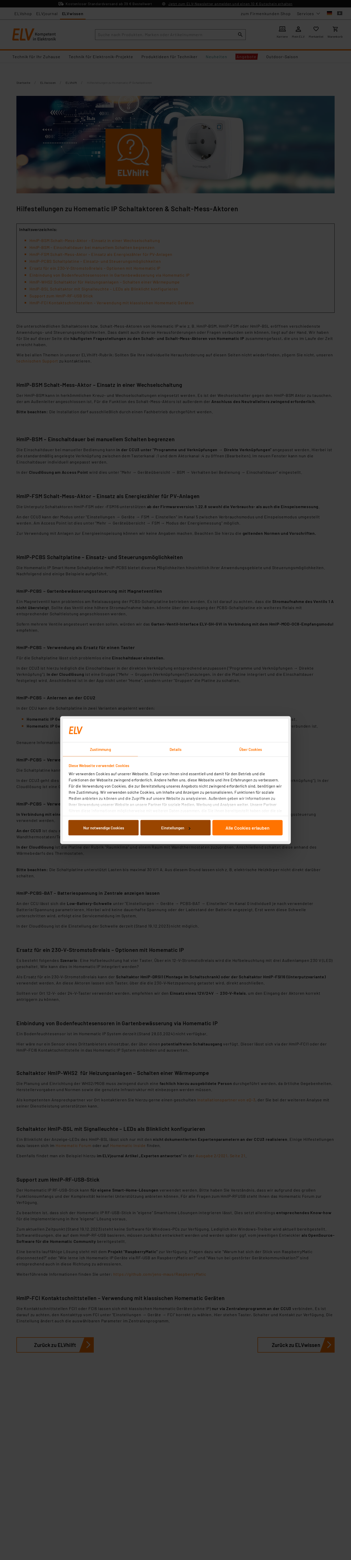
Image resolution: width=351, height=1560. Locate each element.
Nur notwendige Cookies (103, 828)
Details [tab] (176, 749)
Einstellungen (175, 828)
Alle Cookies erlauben (247, 828)
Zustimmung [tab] (100, 749)
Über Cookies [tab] (250, 749)
